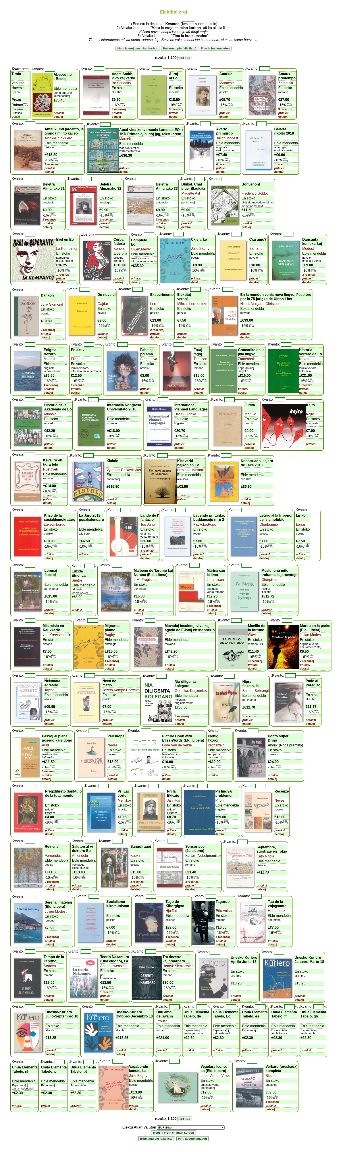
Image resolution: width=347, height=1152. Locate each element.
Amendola (80, 855)
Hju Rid (171, 911)
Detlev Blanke (185, 414)
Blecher (272, 1076)
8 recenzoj (182, 716)
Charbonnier (269, 524)
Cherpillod (269, 580)
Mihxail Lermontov (191, 304)
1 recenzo (280, 164)
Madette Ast (190, 193)
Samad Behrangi (255, 691)
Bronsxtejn (216, 745)
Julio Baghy (200, 248)
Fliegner (77, 359)
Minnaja (50, 414)
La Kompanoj (66, 248)
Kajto (310, 414)
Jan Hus (173, 800)
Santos (77, 580)
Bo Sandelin (121, 83)
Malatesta (227, 83)
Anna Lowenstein (113, 966)
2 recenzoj (48, 330)
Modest (308, 248)
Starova (50, 966)
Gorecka (181, 691)
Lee (153, 304)
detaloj (58, 116)
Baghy (110, 635)
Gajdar (103, 304)
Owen (135, 249)
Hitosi (244, 304)
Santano (255, 248)
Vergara (256, 304)
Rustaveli (50, 469)
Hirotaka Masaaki (191, 470)
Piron (219, 800)
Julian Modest (227, 138)
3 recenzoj (119, 109)
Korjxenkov (198, 691)
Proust (161, 1021)
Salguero (64, 138)
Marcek (125, 139)
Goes (169, 635)
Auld (45, 745)
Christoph (272, 304)
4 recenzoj (51, 385)
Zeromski (285, 83)
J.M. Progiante (145, 580)
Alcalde (50, 138)
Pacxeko (200, 524)
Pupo (212, 524)
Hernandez (276, 911)
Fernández (53, 855)
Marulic (250, 414)
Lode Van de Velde (177, 745)
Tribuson (200, 359)
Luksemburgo (54, 524)
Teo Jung (147, 524)
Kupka (135, 855)
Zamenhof (246, 359)
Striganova (148, 359)
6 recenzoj (223, 164)
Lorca (300, 524)
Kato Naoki (265, 856)
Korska (119, 248)
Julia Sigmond (52, 304)
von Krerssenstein (57, 635)
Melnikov (125, 800)
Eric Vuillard (225, 911)
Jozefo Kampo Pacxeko (121, 690)
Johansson (215, 580)
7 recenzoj (51, 164)
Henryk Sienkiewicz (178, 966)
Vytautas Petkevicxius (123, 470)
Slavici (253, 635)
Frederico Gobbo (255, 193)
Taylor (49, 690)
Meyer (146, 249)
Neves (304, 359)
